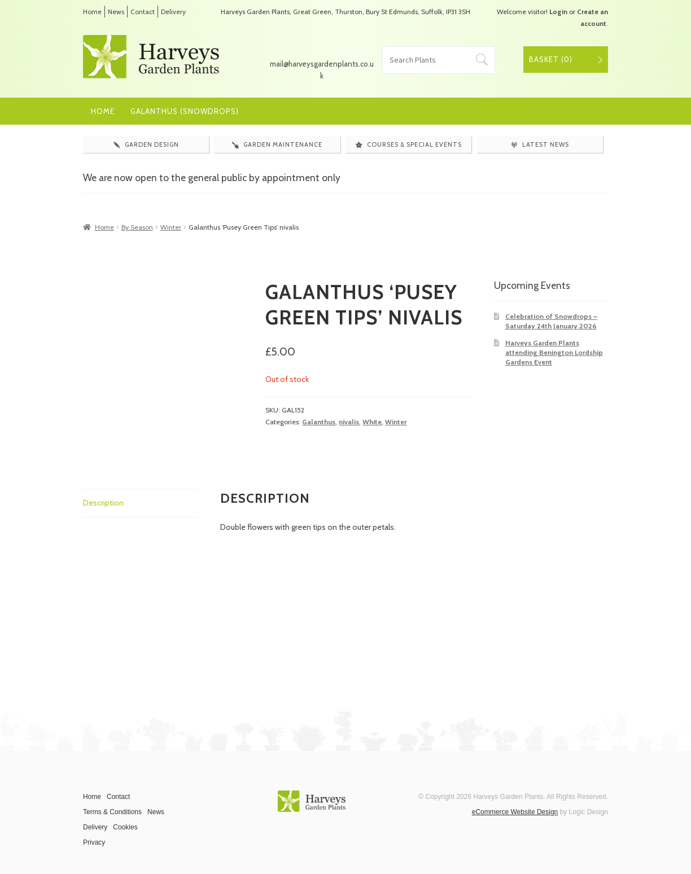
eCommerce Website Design (515, 812)
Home (92, 11)
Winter (170, 227)
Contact (142, 11)
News (116, 11)
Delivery (173, 11)
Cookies (125, 827)
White (372, 422)
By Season (137, 227)
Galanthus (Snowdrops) (184, 111)
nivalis (349, 422)
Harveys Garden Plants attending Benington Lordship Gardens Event (554, 353)
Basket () (550, 59)
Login (558, 11)
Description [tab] (103, 503)
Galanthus (318, 422)
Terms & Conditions (112, 812)
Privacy (94, 842)
